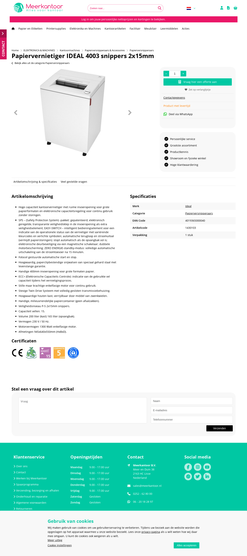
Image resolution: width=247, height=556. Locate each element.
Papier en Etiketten (30, 28)
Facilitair (135, 28)
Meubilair (150, 28)
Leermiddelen (169, 28)
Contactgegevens (174, 97)
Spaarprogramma (26, 484)
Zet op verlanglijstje (198, 89)
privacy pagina (150, 532)
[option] (73, 112)
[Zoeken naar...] (159, 8)
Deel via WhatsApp (178, 114)
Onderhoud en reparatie (30, 496)
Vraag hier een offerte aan (197, 82)
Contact (19, 472)
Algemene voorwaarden (29, 502)
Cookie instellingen (60, 545)
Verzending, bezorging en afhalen (36, 490)
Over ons (20, 466)
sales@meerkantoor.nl (147, 486)
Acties (185, 28)
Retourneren (22, 508)
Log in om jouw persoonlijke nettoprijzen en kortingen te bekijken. (123, 19)
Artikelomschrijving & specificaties (35, 181)
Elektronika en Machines (85, 28)
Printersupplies (56, 28)
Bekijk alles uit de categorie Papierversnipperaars (40, 63)
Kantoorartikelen (115, 28)
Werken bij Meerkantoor (30, 478)
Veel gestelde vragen (74, 181)
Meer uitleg (55, 540)
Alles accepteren (186, 545)
